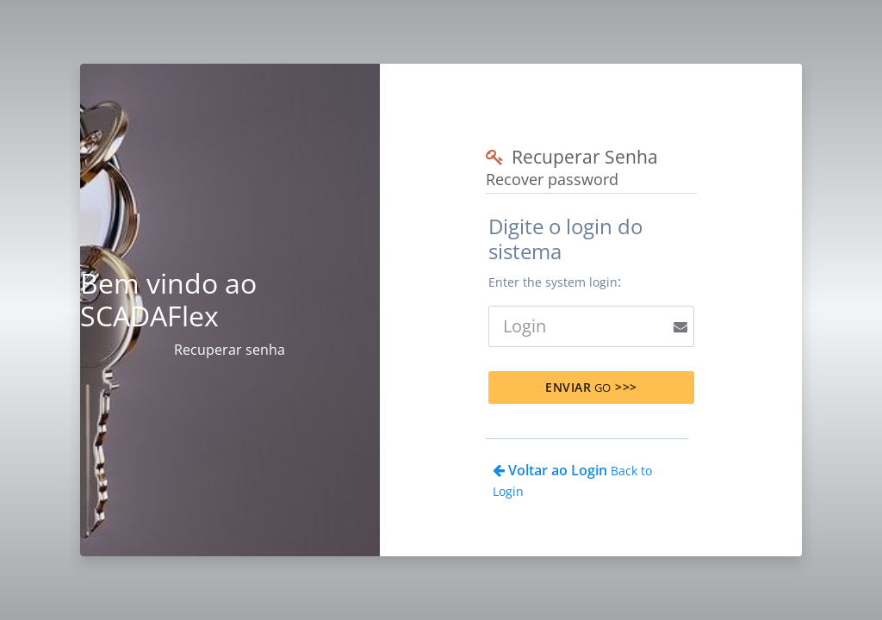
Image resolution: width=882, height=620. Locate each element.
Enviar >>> (591, 387)
